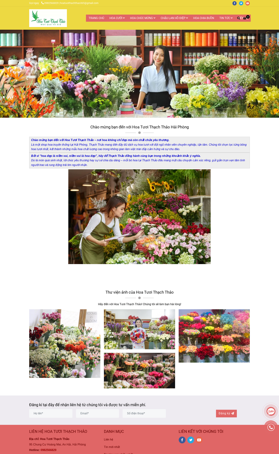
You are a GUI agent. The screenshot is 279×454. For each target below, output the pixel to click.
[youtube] (249, 3)
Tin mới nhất (112, 447)
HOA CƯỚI (117, 18)
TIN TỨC (226, 18)
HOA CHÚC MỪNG (142, 18)
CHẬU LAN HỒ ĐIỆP (174, 18)
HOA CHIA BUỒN (203, 18)
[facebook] (235, 3)
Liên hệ (108, 439)
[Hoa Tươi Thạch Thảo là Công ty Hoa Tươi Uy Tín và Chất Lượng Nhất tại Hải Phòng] (48, 18)
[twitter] (242, 3)
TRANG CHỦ (96, 18)
